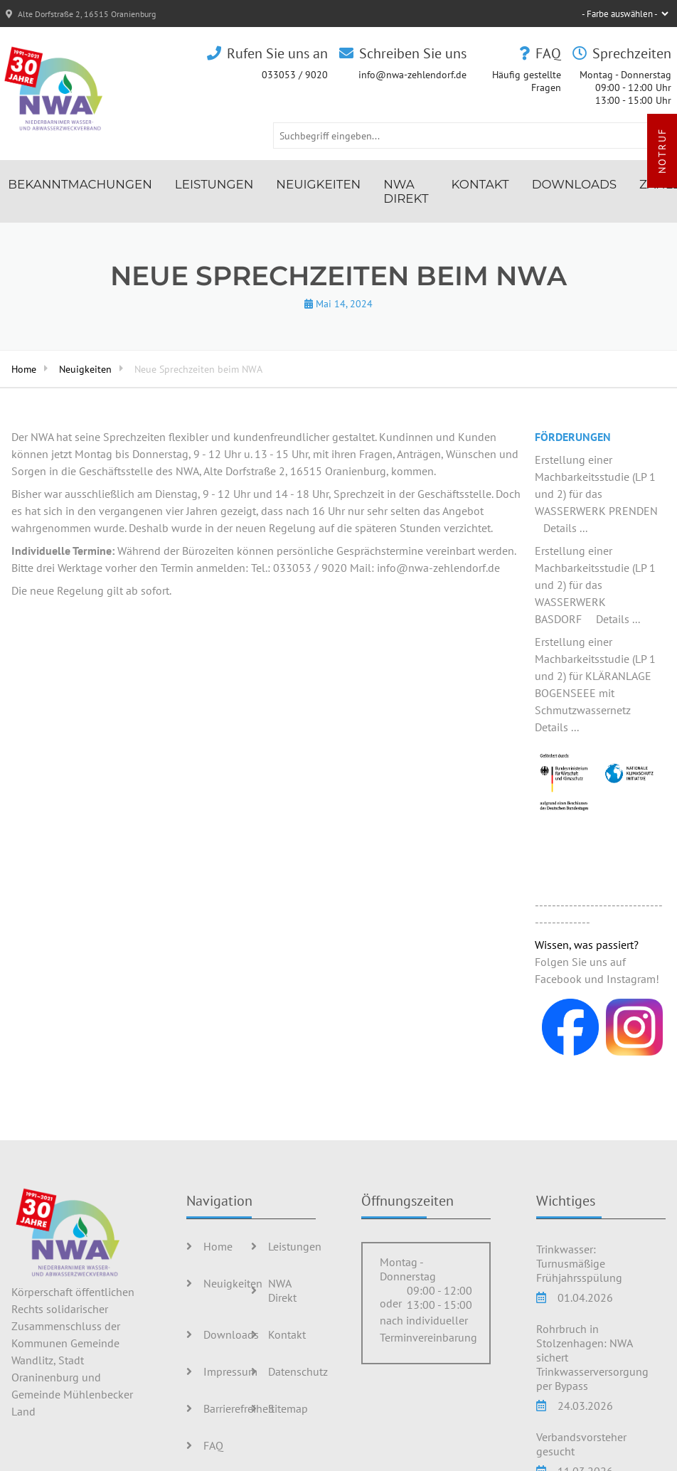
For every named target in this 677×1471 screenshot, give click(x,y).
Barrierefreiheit (238, 1408)
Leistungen (214, 184)
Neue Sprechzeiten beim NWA (198, 369)
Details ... (565, 528)
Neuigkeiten (318, 184)
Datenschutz (298, 1371)
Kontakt (480, 184)
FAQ (213, 1445)
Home (23, 369)
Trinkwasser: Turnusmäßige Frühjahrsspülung (579, 1263)
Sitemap (288, 1408)
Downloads (574, 184)
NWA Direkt (405, 191)
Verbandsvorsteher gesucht (581, 1444)
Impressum (230, 1371)
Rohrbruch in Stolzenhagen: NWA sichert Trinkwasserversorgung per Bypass (592, 1357)
